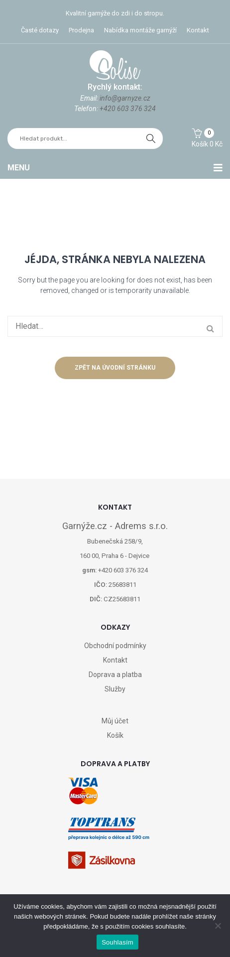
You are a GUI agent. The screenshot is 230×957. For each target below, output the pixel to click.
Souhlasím (117, 942)
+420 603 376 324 (128, 109)
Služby (115, 689)
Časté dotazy (40, 30)
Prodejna (81, 30)
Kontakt (198, 30)
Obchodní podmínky (115, 646)
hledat (151, 138)
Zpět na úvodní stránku (115, 367)
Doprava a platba (115, 675)
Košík (115, 735)
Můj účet (115, 721)
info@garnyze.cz (125, 98)
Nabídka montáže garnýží (140, 30)
